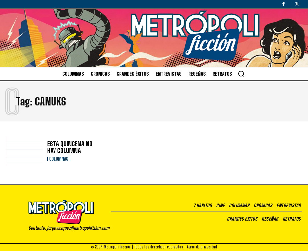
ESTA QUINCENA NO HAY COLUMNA (72, 147)
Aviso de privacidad (202, 246)
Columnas (58, 158)
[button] (241, 73)
